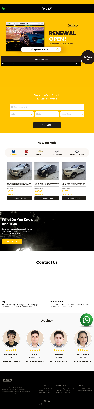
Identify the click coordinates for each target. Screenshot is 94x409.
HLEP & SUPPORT (87, 380)
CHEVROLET (40, 152)
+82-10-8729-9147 (11, 361)
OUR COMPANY (12, 241)
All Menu (91, 8)
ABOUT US (42, 380)
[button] (3, 181)
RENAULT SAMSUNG (77, 152)
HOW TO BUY (55, 380)
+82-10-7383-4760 (59, 361)
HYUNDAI (13, 152)
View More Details (20, 198)
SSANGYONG (57, 152)
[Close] (77, 64)
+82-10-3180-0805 (35, 361)
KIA (26, 152)
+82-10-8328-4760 (83, 361)
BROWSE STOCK (71, 380)
